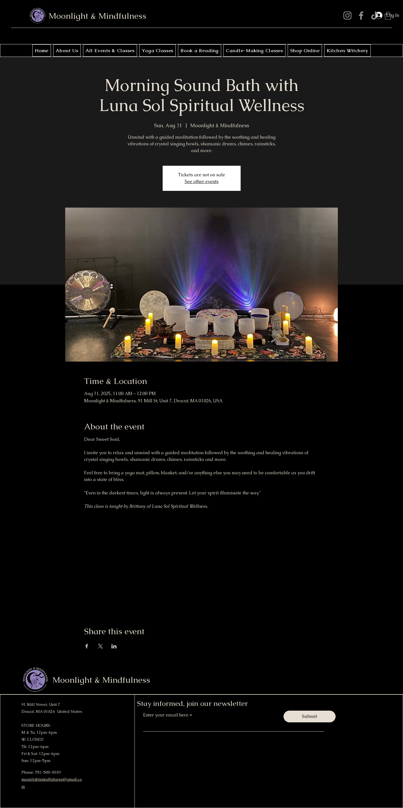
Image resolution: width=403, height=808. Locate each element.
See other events (202, 181)
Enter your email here (166, 715)
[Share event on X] (100, 646)
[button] (388, 16)
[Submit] (310, 716)
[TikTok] (374, 15)
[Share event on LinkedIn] (114, 646)
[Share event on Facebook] (86, 646)
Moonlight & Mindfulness (97, 15)
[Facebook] (361, 15)
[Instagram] (347, 15)
